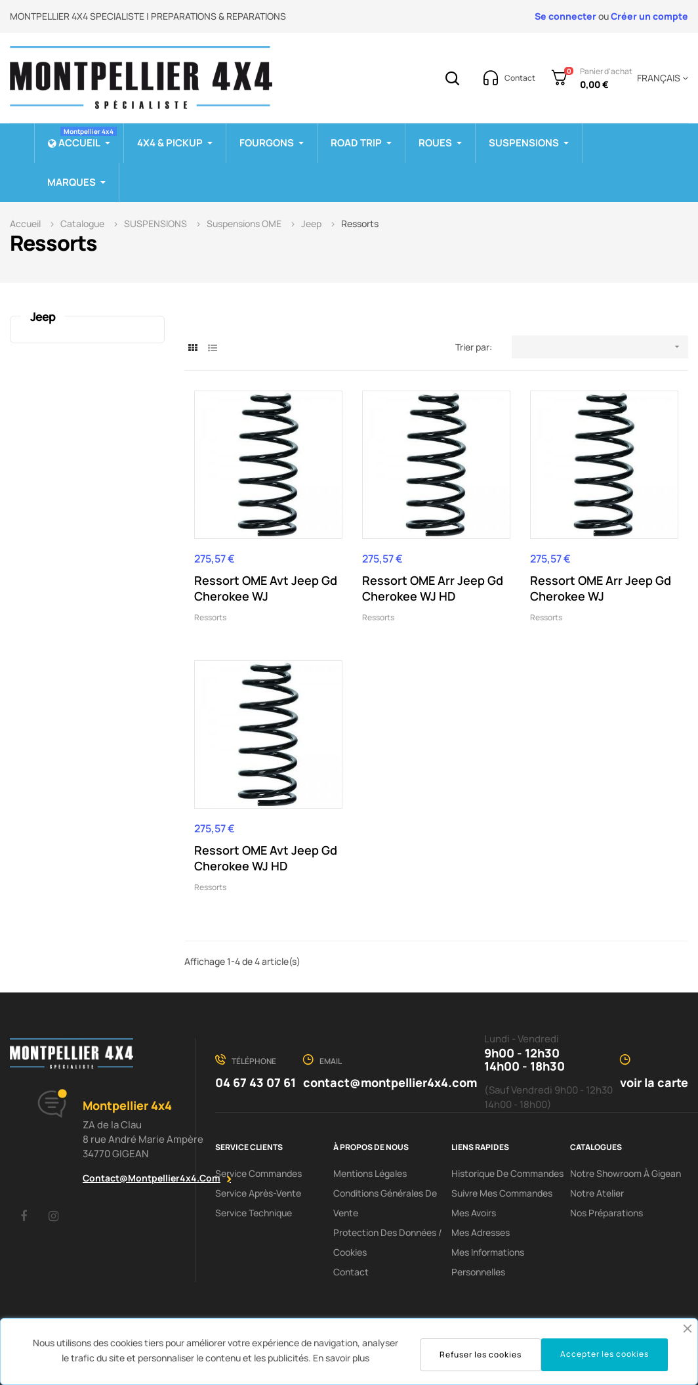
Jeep (42, 316)
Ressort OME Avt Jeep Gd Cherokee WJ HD (265, 858)
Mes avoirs (473, 1212)
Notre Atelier (597, 1193)
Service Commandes (258, 1173)
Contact (351, 1272)
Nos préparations (606, 1212)
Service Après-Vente (258, 1193)
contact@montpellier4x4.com (151, 1178)
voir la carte (654, 1082)
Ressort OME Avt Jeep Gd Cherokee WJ (265, 588)
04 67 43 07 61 (255, 1082)
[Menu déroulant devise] (660, 78)
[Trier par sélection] (600, 346)
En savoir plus (341, 1358)
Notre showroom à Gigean (625, 1173)
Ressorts (210, 617)
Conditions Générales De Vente (385, 1203)
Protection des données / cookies (387, 1242)
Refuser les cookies (481, 1354)
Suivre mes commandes (501, 1193)
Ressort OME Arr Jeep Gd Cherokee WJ (600, 588)
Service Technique (253, 1212)
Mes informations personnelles (487, 1262)
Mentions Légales (370, 1173)
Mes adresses (480, 1232)
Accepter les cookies (604, 1353)
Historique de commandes (507, 1173)
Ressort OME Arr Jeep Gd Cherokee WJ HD (432, 588)
